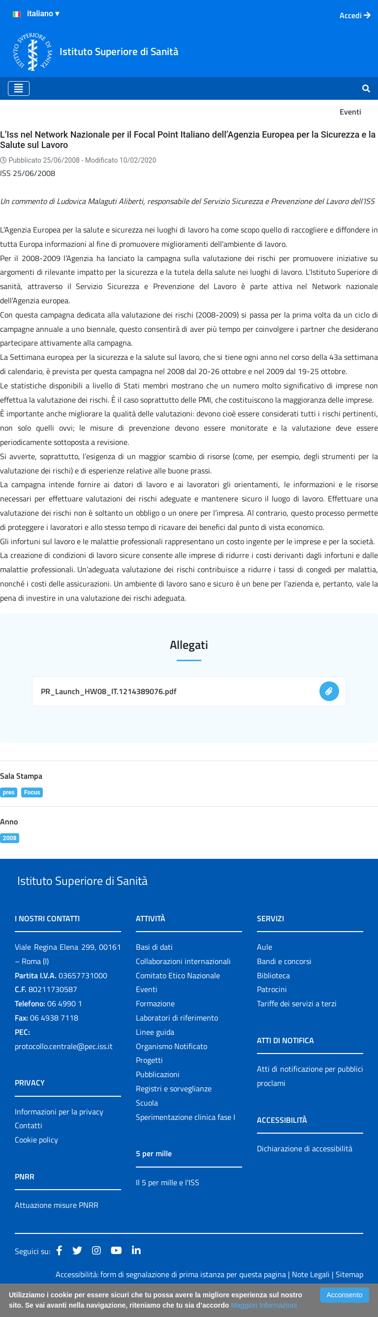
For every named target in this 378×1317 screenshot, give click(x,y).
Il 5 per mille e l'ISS (167, 1205)
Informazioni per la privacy (59, 1134)
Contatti (28, 1148)
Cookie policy (36, 1162)
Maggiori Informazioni (264, 1305)
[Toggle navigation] (19, 88)
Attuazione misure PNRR (56, 1227)
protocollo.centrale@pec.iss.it (64, 1069)
